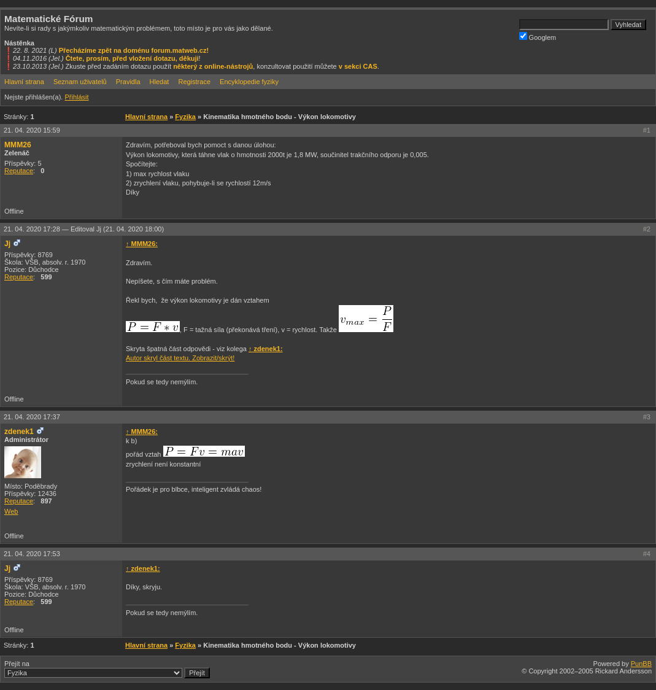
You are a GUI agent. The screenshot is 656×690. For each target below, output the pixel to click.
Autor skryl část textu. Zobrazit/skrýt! (180, 358)
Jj (7, 243)
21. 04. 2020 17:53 (32, 553)
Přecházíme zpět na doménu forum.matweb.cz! (134, 50)
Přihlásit (76, 97)
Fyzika (185, 116)
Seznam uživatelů (80, 81)
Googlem (538, 36)
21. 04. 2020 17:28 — (84, 229)
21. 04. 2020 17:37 (32, 417)
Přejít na (107, 669)
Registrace (194, 81)
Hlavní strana (24, 81)
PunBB (641, 663)
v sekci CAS (358, 66)
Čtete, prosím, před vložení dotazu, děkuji (132, 58)
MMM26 (17, 145)
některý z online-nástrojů (213, 66)
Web (11, 511)
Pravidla (128, 81)
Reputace (18, 170)
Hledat (159, 81)
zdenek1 (19, 431)
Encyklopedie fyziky (249, 81)
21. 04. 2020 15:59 (32, 130)
